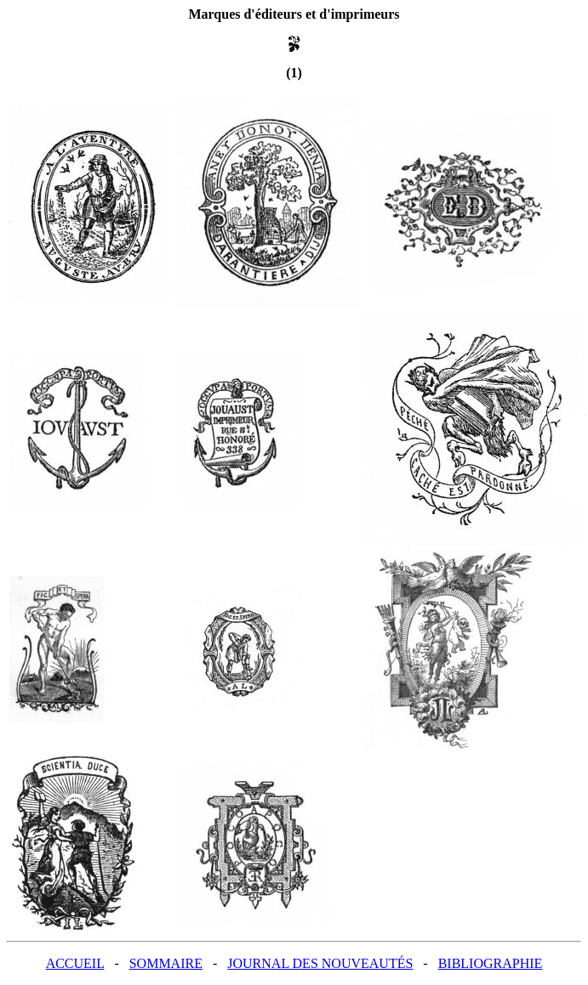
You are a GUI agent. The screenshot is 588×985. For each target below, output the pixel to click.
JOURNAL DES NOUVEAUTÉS (320, 963)
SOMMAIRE (166, 963)
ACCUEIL (75, 963)
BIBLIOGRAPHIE (490, 963)
